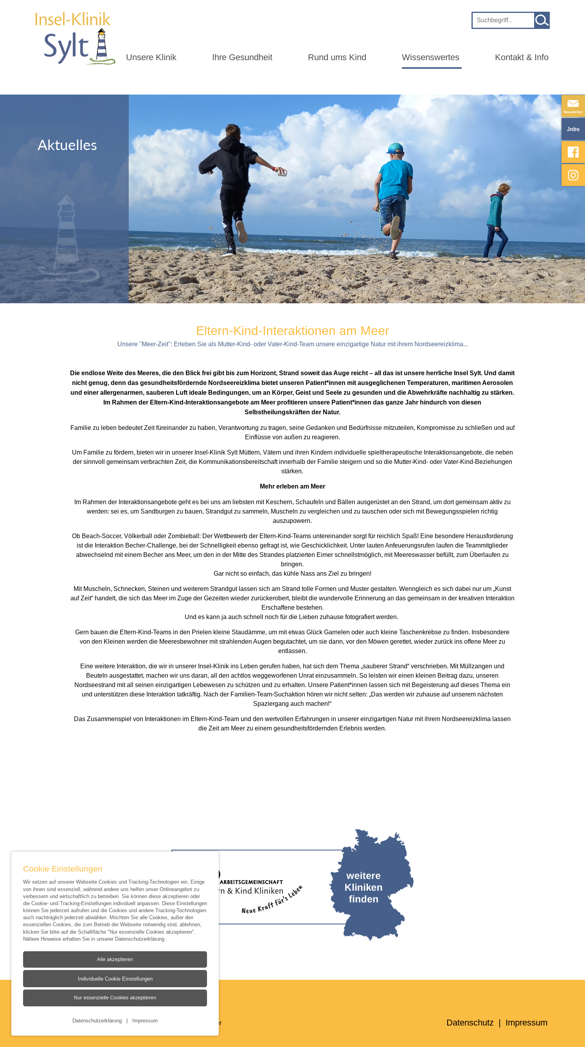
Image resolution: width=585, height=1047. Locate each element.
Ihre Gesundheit (242, 57)
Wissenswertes (430, 57)
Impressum (145, 1020)
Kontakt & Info (522, 57)
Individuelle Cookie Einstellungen (114, 978)
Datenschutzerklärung (140, 939)
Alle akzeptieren (115, 959)
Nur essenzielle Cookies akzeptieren (115, 998)
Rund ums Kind (337, 57)
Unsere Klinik (151, 57)
